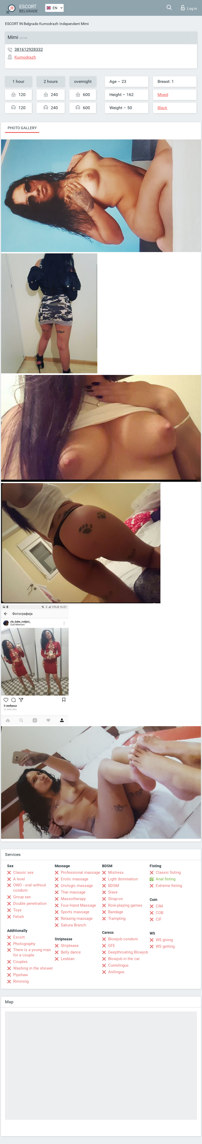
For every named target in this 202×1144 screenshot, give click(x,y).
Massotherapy (73, 898)
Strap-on (115, 898)
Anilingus (116, 972)
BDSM (113, 885)
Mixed (163, 94)
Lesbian (67, 958)
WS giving (164, 939)
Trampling (116, 918)
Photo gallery (22, 128)
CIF (158, 919)
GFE (111, 945)
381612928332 (28, 49)
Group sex (22, 897)
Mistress (116, 872)
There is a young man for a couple (32, 952)
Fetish (18, 916)
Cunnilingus (118, 965)
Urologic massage (77, 885)
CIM (159, 906)
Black (162, 108)
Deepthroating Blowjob (128, 952)
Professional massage (80, 872)
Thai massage (73, 892)
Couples (20, 961)
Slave (113, 892)
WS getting (165, 946)
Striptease (70, 945)
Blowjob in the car (124, 958)
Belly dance (71, 952)
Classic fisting (168, 872)
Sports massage (75, 912)
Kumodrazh (48, 24)
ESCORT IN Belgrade (21, 24)
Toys (17, 910)
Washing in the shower (33, 968)
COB (159, 912)
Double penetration (30, 903)
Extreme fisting (169, 885)
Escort (19, 937)
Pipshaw (20, 974)
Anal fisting (165, 879)
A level (19, 879)
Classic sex (23, 872)
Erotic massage (74, 879)
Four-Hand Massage (78, 905)
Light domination (123, 879)
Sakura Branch (73, 925)
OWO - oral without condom (29, 888)
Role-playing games (125, 905)
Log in (189, 8)
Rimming (21, 981)
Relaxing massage (77, 918)
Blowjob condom (123, 939)
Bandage (115, 912)
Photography (24, 943)
